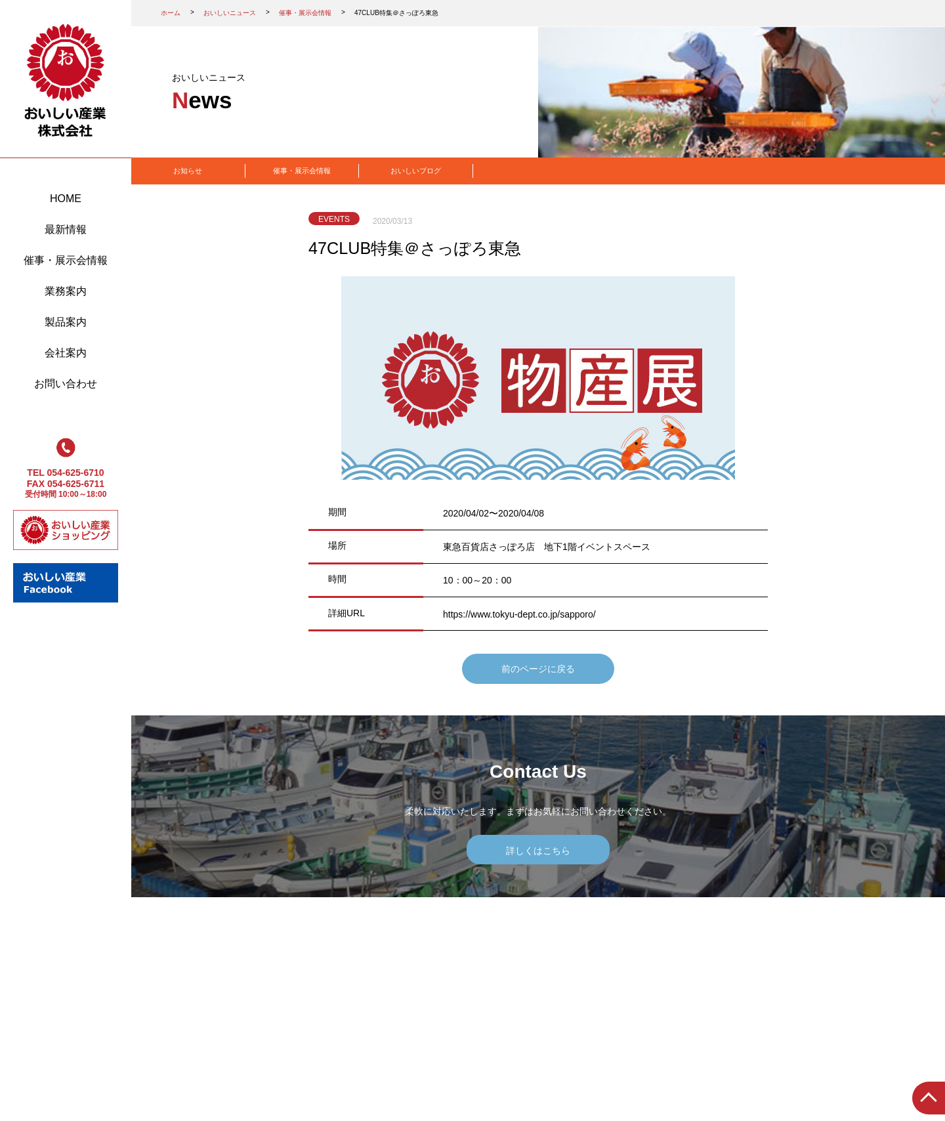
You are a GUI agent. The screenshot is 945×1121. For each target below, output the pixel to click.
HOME (65, 198)
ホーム (170, 12)
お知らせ (187, 171)
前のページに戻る (538, 669)
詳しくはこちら (538, 850)
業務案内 (66, 291)
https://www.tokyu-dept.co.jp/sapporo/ (519, 614)
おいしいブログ (415, 171)
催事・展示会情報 (66, 260)
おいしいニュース (229, 12)
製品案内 (66, 322)
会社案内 (66, 352)
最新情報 (66, 229)
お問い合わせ (65, 383)
